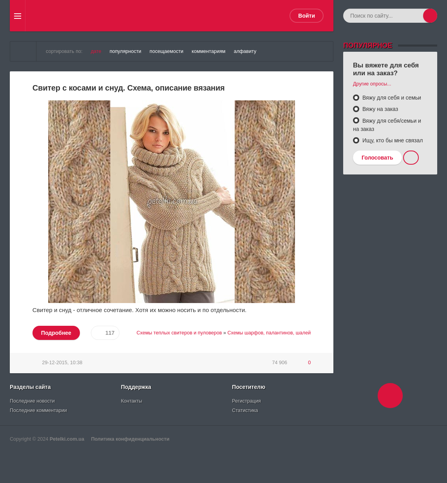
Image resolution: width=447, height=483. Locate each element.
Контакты (131, 401)
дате (96, 51)
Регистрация (246, 401)
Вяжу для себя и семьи (391, 97)
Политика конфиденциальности (130, 439)
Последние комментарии (38, 410)
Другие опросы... (372, 84)
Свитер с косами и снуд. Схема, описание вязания (129, 88)
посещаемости (166, 51)
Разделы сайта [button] (30, 387)
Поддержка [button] (136, 387)
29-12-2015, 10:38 (62, 362)
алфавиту (245, 51)
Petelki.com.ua (67, 439)
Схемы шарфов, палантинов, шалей (269, 333)
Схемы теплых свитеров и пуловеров (179, 333)
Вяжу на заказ (379, 109)
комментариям (208, 51)
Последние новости (32, 401)
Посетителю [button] (248, 387)
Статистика (245, 410)
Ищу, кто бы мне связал (392, 140)
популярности (125, 51)
